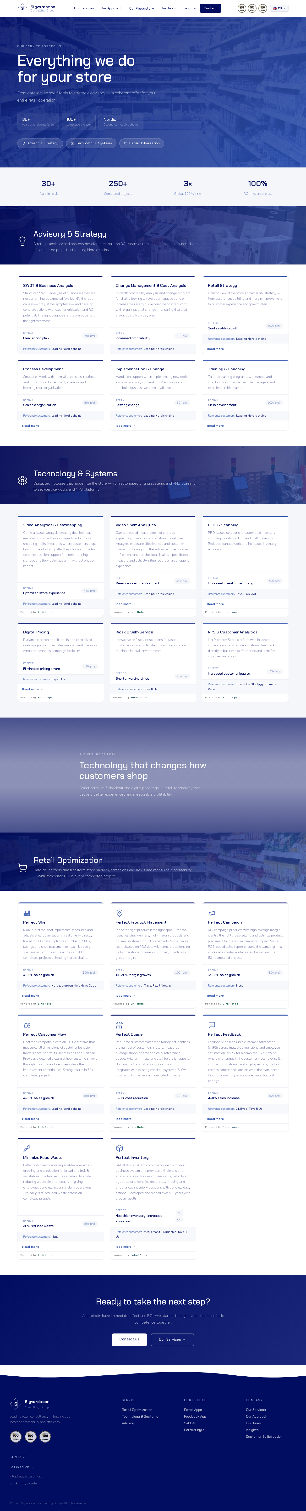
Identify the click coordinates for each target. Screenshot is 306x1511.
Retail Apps (193, 1410)
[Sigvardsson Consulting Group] (36, 8)
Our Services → (172, 1345)
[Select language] (279, 8)
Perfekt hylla (194, 1430)
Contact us (129, 1345)
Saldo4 (189, 1423)
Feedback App (195, 1416)
